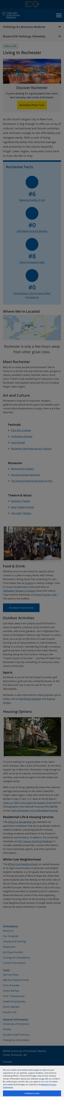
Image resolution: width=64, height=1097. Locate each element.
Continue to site (31, 1093)
